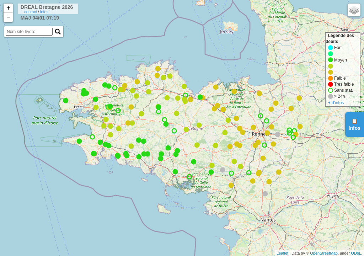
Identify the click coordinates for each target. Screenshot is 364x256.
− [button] (8, 17)
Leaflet (282, 253)
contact (30, 12)
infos (44, 12)
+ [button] (8, 8)
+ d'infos (336, 102)
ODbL (356, 253)
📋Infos (354, 124)
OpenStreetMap (324, 253)
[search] (29, 32)
